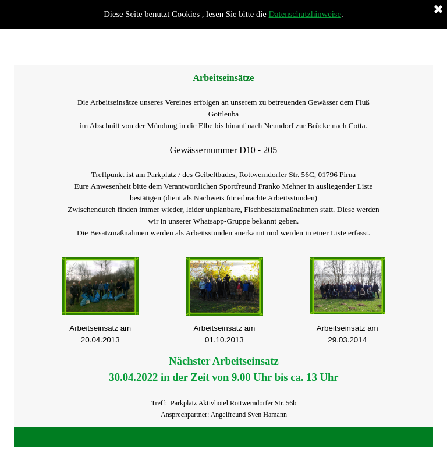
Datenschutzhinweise (305, 14)
